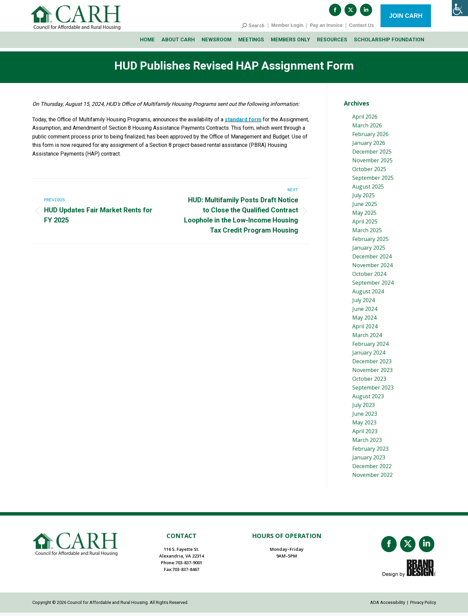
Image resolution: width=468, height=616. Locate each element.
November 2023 (372, 373)
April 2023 (364, 434)
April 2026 (364, 120)
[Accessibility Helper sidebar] (460, 8)
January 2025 (368, 251)
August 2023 (368, 399)
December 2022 (372, 469)
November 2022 (372, 478)
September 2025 (373, 181)
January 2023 (368, 460)
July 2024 (363, 303)
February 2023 (370, 452)
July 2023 (363, 408)
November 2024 (372, 268)
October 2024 (369, 277)
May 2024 (364, 321)
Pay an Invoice (326, 28)
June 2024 (364, 312)
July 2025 (363, 198)
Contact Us (361, 28)
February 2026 (370, 137)
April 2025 (364, 224)
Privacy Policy (423, 605)
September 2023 (373, 390)
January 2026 (368, 146)
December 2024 (372, 259)
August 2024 (368, 294)
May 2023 (364, 425)
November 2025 (372, 163)
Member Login (287, 28)
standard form (243, 123)
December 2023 (372, 364)
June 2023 (364, 417)
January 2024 (368, 356)
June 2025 (364, 207)
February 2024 (370, 347)
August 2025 (368, 190)
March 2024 (367, 338)
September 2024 (373, 286)
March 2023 (367, 443)
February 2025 (370, 242)
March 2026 (367, 128)
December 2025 (372, 155)
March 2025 (367, 233)
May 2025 (364, 216)
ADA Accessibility (387, 605)
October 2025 (369, 172)
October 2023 (369, 382)
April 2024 (364, 329)
